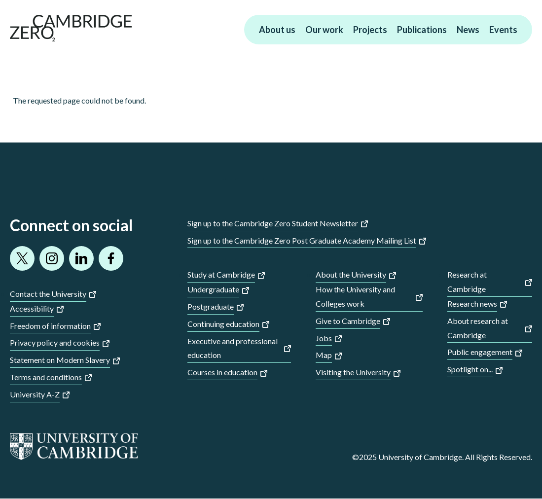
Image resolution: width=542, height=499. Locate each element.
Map (324, 354)
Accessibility (32, 308)
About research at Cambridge (477, 328)
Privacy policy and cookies (55, 342)
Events (503, 29)
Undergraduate (213, 289)
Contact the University (48, 293)
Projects (370, 29)
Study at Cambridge (221, 274)
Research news (472, 303)
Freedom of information (50, 325)
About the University (351, 274)
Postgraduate (210, 306)
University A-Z (35, 394)
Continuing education (223, 323)
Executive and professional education (232, 348)
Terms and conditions (46, 377)
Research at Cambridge (467, 281)
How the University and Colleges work (355, 296)
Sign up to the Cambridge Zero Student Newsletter (272, 223)
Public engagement (479, 351)
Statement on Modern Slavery (60, 359)
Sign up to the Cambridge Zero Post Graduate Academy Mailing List (301, 240)
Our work (324, 29)
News (468, 29)
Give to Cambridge (348, 320)
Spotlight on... (470, 369)
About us (277, 29)
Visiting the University (353, 372)
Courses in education (222, 372)
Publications (422, 29)
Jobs (324, 338)
